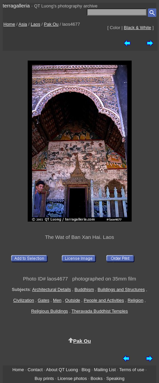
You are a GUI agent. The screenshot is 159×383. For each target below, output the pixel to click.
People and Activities (104, 300)
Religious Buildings (49, 311)
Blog (86, 369)
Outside (72, 300)
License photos (72, 378)
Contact (35, 369)
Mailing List (105, 369)
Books (96, 378)
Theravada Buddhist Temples (100, 311)
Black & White (137, 27)
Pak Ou (51, 24)
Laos (35, 24)
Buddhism (84, 289)
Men (57, 300)
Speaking (115, 378)
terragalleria (16, 5)
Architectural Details (51, 289)
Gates (43, 300)
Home (9, 24)
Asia (23, 24)
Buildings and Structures (121, 289)
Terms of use (131, 369)
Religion (135, 300)
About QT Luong (62, 369)
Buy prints (44, 378)
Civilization (23, 300)
